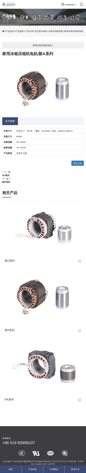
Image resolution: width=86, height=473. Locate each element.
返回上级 (77, 163)
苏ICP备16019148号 (60, 461)
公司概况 (54, 469)
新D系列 (6, 182)
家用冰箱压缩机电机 (73, 31)
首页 (11, 469)
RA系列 (5, 175)
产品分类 (29, 31)
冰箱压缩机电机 (55, 31)
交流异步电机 (40, 31)
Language (68, 4)
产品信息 (9, 31)
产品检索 (19, 31)
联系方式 (75, 469)
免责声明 (51, 464)
